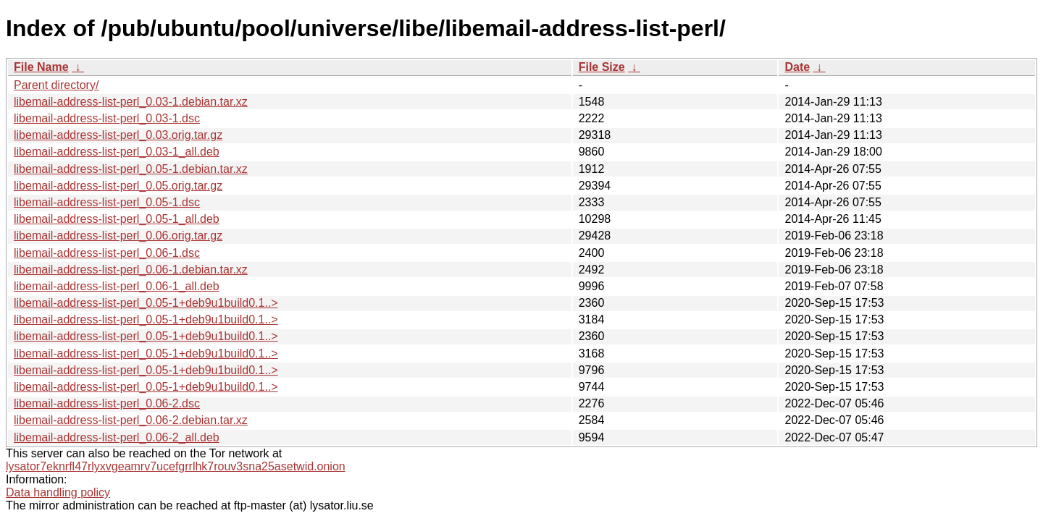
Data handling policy (58, 492)
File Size (602, 67)
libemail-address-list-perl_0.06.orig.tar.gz (118, 235)
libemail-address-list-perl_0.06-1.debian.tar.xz (131, 269)
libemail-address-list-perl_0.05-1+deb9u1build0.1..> (146, 303)
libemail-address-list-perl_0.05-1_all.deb (116, 219)
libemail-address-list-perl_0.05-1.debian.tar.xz (131, 169)
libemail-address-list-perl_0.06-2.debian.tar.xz (131, 420)
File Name (41, 67)
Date (797, 67)
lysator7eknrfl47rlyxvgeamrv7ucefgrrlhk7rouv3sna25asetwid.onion (175, 466)
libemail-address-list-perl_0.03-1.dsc (107, 118)
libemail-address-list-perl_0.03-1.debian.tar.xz (131, 102)
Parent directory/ (56, 85)
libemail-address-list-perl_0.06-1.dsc (107, 253)
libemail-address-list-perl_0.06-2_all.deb (116, 437)
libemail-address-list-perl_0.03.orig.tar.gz (118, 135)
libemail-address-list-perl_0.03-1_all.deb (116, 151)
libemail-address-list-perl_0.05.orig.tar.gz (118, 185)
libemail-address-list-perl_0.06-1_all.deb (116, 286)
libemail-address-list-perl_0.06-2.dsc (107, 403)
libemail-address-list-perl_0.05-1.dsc (107, 202)
